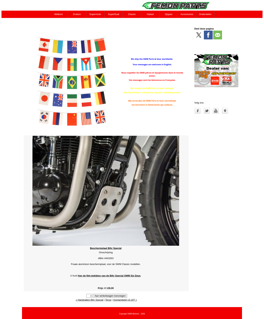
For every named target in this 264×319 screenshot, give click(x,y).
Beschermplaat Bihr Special (106, 248)
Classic (132, 14)
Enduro (77, 14)
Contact (59, 21)
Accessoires (186, 14)
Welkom (58, 14)
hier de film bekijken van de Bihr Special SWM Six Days (109, 275)
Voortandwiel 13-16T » (125, 299)
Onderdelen (205, 14)
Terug (108, 299)
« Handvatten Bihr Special (89, 299)
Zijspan (169, 14)
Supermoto (95, 14)
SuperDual (113, 14)
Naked (150, 14)
